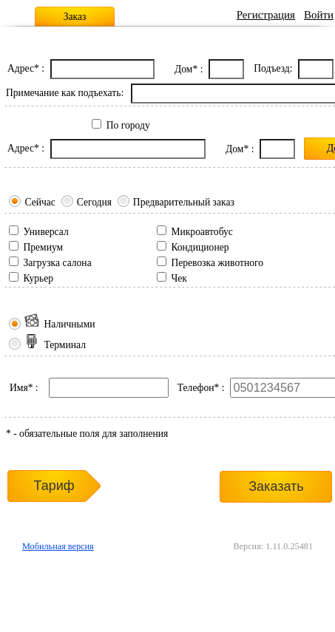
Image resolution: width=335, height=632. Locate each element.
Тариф (53, 485)
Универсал (45, 231)
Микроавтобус (201, 231)
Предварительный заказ (183, 202)
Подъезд (271, 68)
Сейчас (39, 202)
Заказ (75, 16)
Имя (19, 387)
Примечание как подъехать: (64, 92)
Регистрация (266, 15)
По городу (128, 125)
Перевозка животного (217, 262)
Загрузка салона (57, 262)
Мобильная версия (58, 546)
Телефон (195, 387)
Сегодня (94, 202)
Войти (319, 15)
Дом (183, 69)
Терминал (55, 344)
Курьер (38, 278)
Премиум (43, 247)
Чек (178, 278)
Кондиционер (200, 247)
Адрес (20, 68)
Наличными (59, 324)
